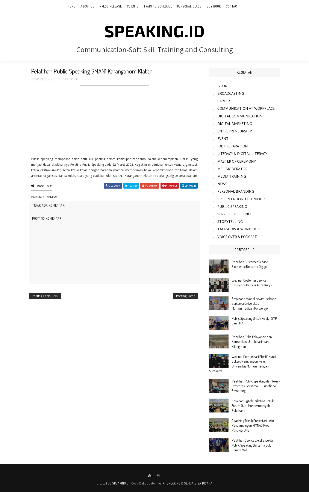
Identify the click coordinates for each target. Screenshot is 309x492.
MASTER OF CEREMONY (236, 161)
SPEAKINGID (120, 483)
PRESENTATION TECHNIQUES (241, 199)
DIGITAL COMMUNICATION (239, 116)
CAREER (223, 101)
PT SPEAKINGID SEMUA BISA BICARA (187, 483)
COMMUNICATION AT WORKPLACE (246, 108)
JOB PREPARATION (232, 146)
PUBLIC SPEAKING (71, 79)
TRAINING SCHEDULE (158, 6)
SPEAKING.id (155, 30)
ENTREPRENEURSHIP (234, 131)
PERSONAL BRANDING (235, 191)
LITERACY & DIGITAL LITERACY (242, 153)
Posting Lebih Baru (45, 296)
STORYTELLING (230, 221)
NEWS (222, 184)
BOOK (222, 86)
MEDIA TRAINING (231, 176)
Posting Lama (185, 296)
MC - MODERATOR (232, 168)
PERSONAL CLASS (189, 6)
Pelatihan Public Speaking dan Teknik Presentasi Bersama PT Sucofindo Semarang (256, 386)
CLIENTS (133, 6)
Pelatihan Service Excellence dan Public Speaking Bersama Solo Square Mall (253, 445)
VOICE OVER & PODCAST (237, 236)
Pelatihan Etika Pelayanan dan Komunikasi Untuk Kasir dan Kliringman (252, 342)
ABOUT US (87, 6)
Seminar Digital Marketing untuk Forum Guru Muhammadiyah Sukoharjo (253, 406)
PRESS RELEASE (111, 6)
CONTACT (232, 6)
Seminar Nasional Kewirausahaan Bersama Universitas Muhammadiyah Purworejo (254, 303)
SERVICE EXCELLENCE (234, 214)
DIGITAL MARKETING (234, 123)
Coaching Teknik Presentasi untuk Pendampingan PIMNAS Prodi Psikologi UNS (253, 425)
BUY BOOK (214, 6)
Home (71, 6)
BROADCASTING (230, 93)
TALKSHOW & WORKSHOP (238, 229)
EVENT (223, 138)
